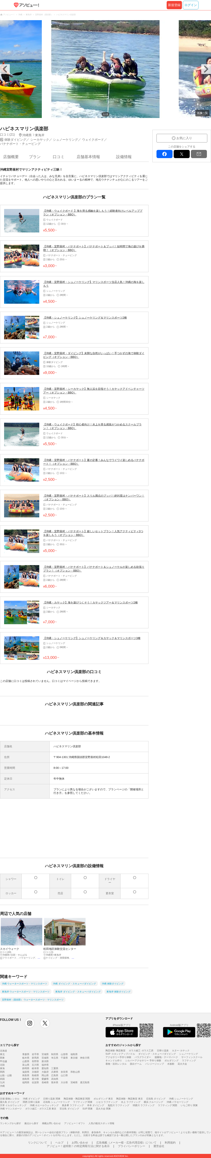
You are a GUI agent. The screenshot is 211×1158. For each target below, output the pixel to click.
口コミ (58, 157)
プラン (35, 157)
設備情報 (124, 157)
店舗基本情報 (88, 157)
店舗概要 (11, 157)
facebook (164, 154)
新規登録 (174, 5)
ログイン (190, 5)
